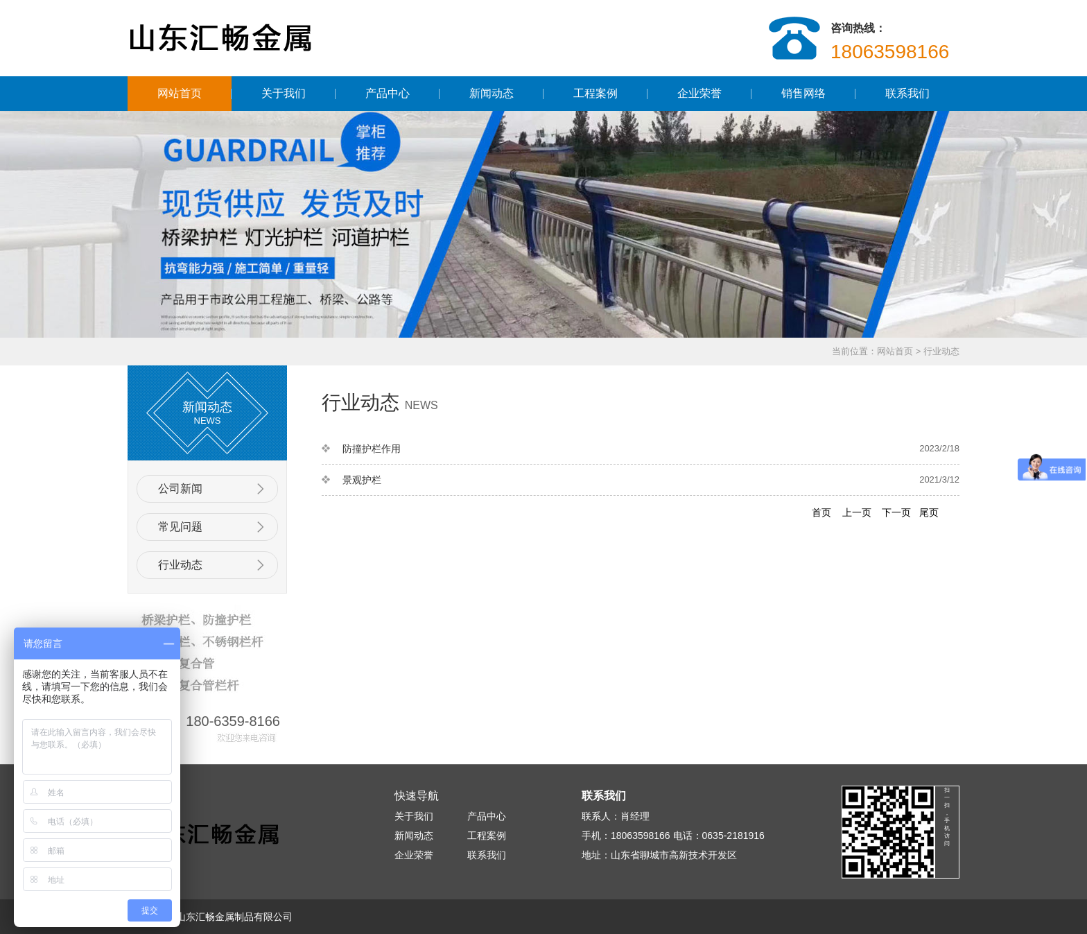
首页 (821, 512)
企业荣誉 (699, 93)
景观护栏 (361, 479)
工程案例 (595, 93)
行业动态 (941, 351)
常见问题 (180, 527)
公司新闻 (180, 488)
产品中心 (387, 93)
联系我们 (907, 93)
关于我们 (283, 93)
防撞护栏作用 (371, 448)
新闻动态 (491, 93)
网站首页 (179, 93)
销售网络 (803, 93)
